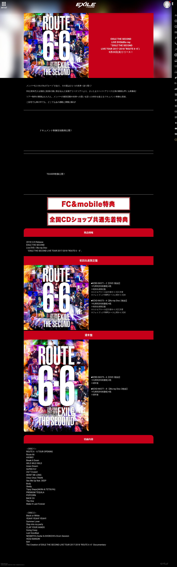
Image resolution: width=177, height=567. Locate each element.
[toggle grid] (4, 4)
